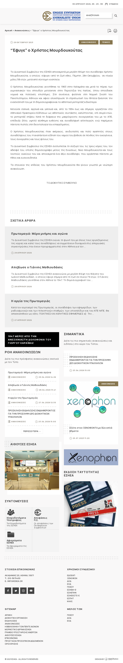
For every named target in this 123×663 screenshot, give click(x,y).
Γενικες (106, 42)
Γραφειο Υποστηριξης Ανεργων (21, 632)
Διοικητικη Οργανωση (16, 617)
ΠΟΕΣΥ (70, 586)
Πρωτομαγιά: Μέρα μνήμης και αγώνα (39, 233)
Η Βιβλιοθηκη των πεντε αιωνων (22, 626)
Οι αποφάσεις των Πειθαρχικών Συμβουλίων (45, 522)
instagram (23, 590)
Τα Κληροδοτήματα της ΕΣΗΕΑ (18, 521)
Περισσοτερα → (32, 431)
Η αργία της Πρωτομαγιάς (30, 301)
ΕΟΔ (69, 584)
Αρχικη (8, 615)
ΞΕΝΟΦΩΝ (72, 578)
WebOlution (111, 659)
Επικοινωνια (11, 638)
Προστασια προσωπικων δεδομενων (24, 640)
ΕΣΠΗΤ (70, 598)
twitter (15, 590)
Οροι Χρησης (11, 643)
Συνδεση (113, 4)
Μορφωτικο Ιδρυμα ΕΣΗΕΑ (18, 629)
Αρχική (8, 30)
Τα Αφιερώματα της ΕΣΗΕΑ (18, 544)
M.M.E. (70, 601)
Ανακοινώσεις (22, 30)
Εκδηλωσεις (11, 620)
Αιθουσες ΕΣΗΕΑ (23, 444)
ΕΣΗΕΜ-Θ (71, 589)
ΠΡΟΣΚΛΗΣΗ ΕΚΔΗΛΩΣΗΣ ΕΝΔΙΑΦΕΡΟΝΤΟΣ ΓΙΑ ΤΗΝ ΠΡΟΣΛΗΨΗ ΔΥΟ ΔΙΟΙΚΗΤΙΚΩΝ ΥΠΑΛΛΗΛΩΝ (31, 413)
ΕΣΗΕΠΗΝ (71, 592)
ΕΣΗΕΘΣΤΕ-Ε (73, 595)
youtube (31, 590)
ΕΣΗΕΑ (61, 16)
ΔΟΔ (69, 581)
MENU (7, 4)
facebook (8, 590)
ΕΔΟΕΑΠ (71, 575)
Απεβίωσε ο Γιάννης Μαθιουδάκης (37, 267)
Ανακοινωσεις (88, 42)
